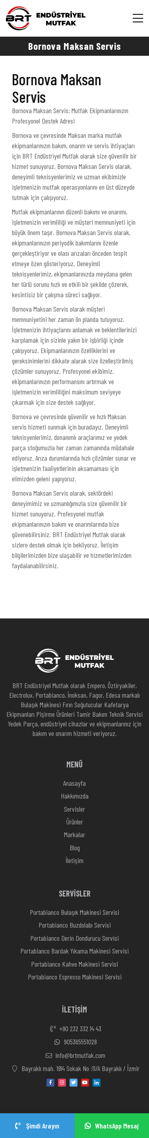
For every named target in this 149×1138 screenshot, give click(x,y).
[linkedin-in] (97, 1083)
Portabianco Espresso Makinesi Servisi (75, 976)
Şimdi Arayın (37, 1125)
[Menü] (138, 18)
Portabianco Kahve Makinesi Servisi (74, 963)
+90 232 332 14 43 (74, 1028)
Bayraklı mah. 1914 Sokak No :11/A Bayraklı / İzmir (74, 1068)
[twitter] (73, 1083)
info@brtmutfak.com (74, 1055)
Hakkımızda (75, 795)
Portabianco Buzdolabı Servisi (75, 924)
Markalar (74, 834)
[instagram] (62, 1083)
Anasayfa (74, 783)
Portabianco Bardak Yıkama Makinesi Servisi (74, 950)
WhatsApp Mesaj (112, 1125)
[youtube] (85, 1083)
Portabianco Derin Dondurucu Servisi (74, 938)
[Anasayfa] (45, 18)
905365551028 (74, 1042)
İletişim (74, 860)
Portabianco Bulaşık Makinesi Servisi (74, 912)
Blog (75, 847)
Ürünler (74, 821)
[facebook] (50, 1083)
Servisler (74, 808)
